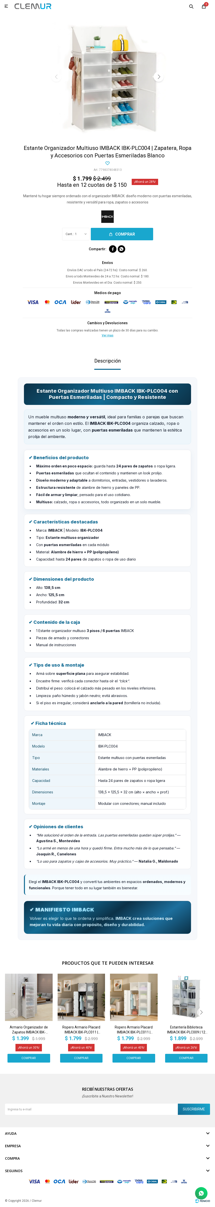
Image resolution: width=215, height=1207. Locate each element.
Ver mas (107, 335)
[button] (159, 77)
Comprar (125, 234)
